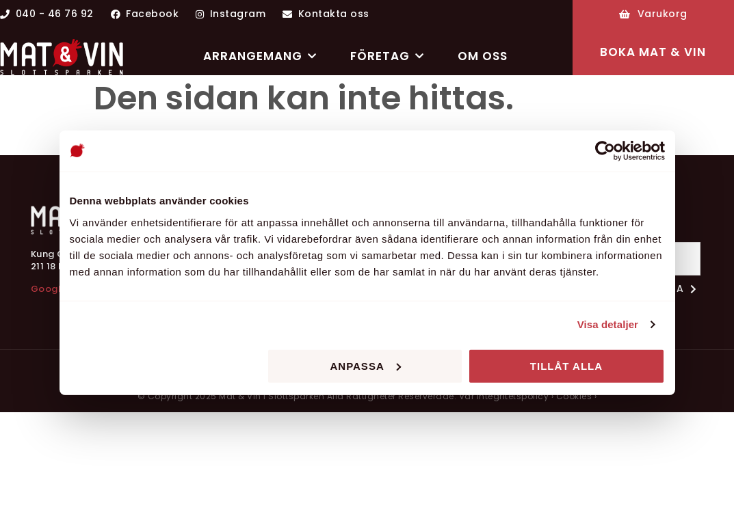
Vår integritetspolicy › (506, 396)
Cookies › (576, 396)
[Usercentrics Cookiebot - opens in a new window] (605, 151)
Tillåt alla (566, 365)
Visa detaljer (607, 324)
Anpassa (365, 365)
